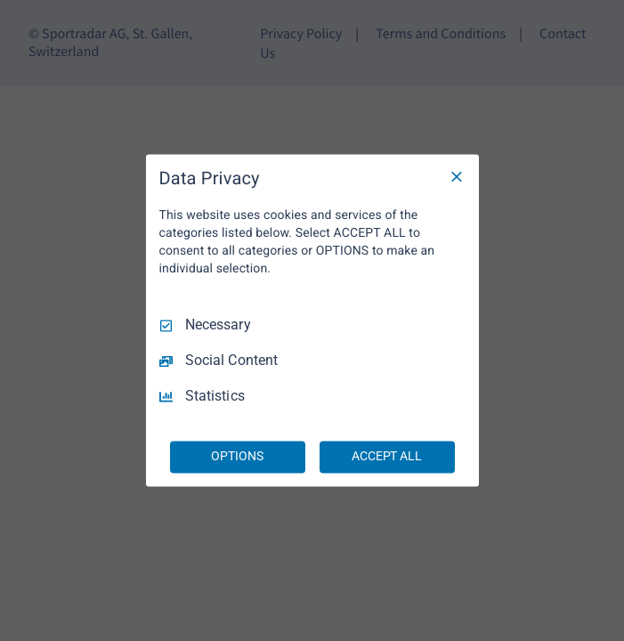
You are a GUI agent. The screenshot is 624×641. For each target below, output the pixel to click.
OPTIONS (237, 457)
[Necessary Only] (456, 176)
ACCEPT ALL (387, 457)
